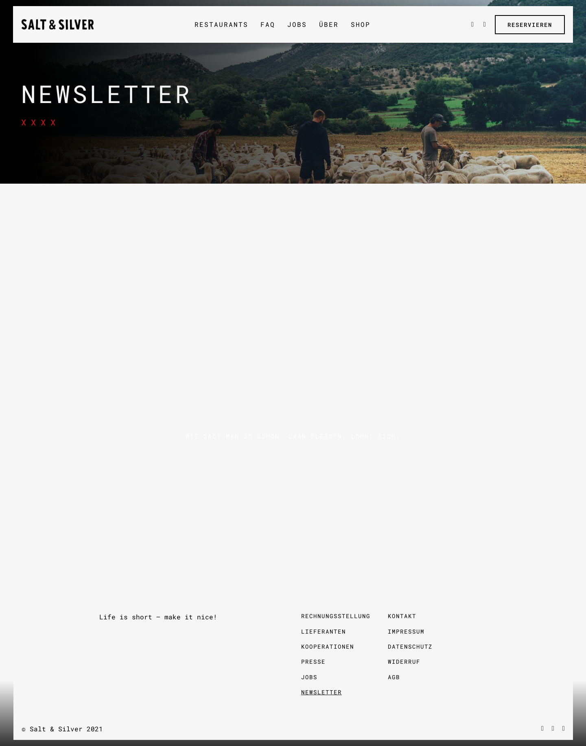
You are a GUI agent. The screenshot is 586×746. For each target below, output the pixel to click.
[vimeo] (553, 728)
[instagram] (563, 728)
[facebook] (542, 728)
